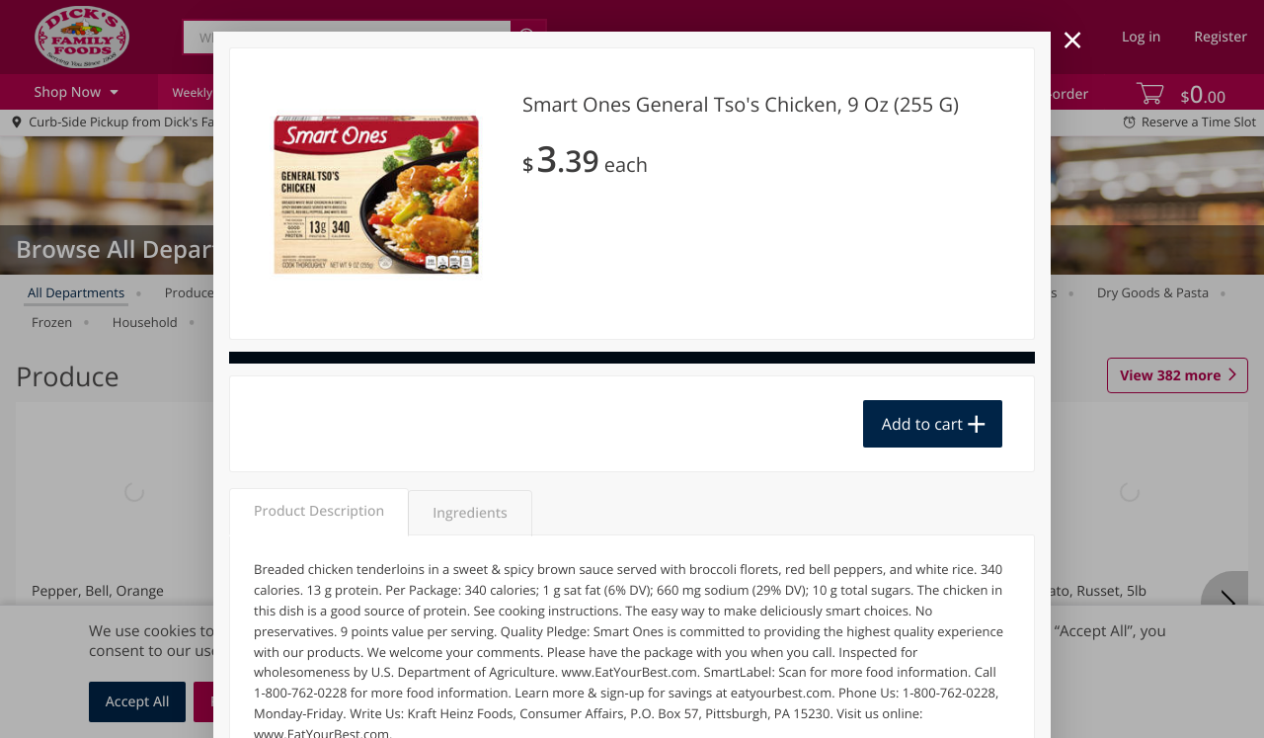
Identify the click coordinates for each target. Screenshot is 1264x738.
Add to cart (922, 424)
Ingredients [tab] (470, 513)
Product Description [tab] (319, 511)
